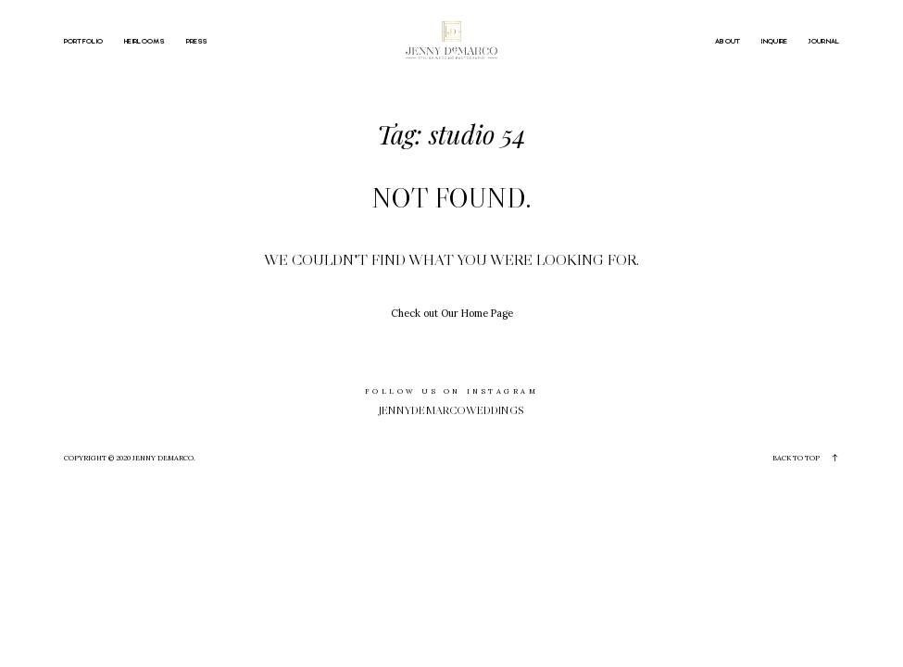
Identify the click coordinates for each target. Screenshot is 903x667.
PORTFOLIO (84, 42)
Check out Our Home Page (452, 313)
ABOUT (728, 42)
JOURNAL (824, 42)
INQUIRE (774, 42)
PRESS (197, 42)
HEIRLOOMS (144, 42)
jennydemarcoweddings (451, 410)
